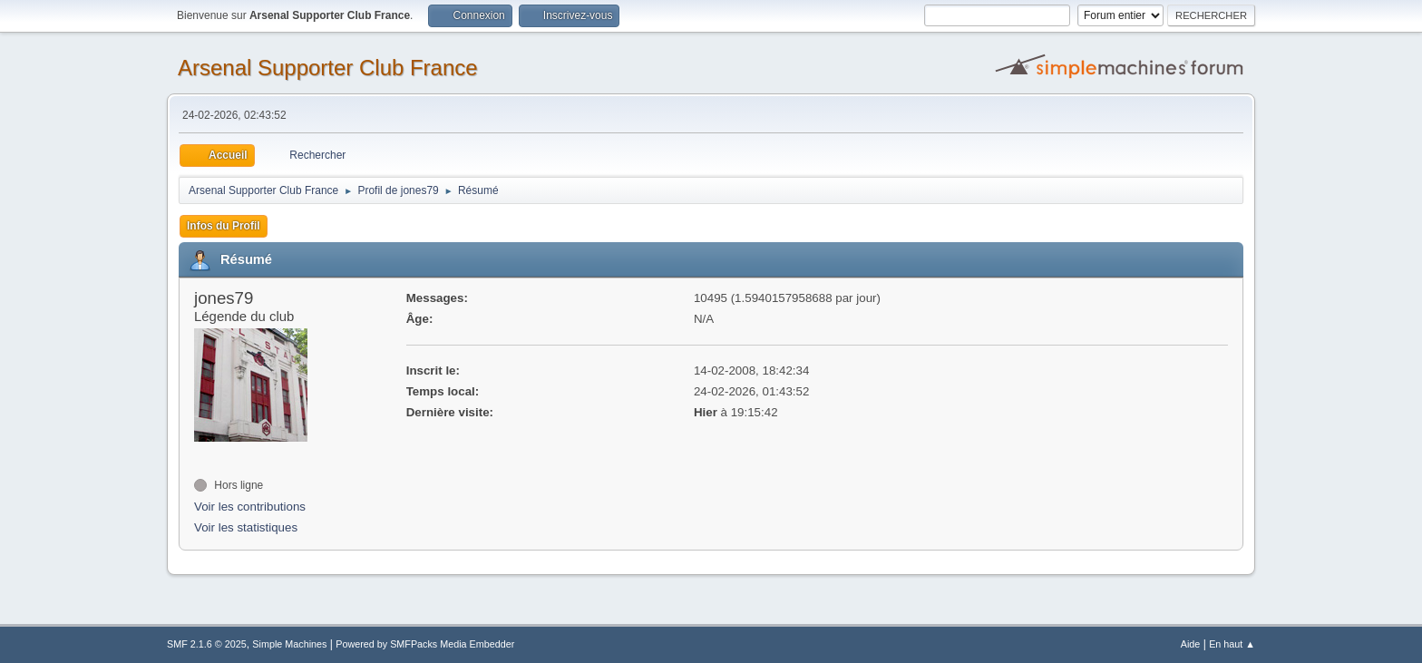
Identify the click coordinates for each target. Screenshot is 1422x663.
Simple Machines (289, 644)
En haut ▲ (1232, 644)
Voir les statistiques (245, 527)
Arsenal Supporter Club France (328, 67)
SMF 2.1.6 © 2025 (207, 644)
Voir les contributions (250, 506)
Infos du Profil (223, 225)
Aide (1191, 644)
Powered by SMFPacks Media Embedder (425, 644)
